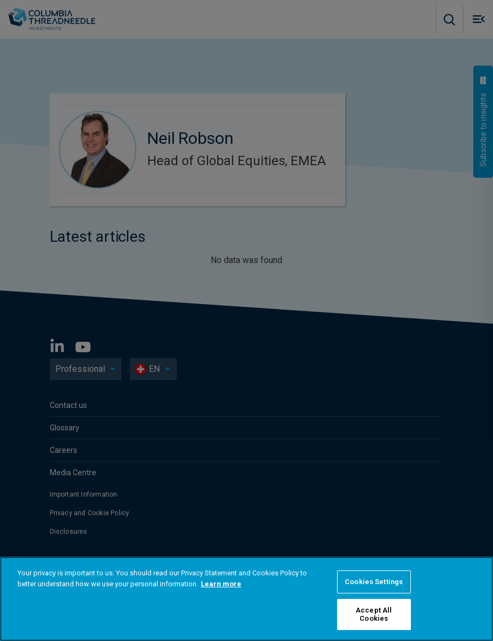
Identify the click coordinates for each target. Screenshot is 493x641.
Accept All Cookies (374, 614)
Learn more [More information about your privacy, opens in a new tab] (221, 584)
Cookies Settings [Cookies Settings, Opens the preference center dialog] (374, 582)
